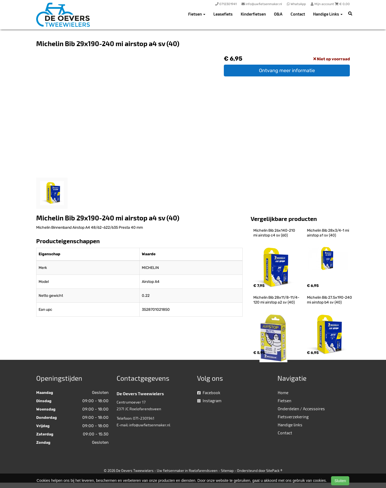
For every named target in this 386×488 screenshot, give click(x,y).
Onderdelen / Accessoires (301, 408)
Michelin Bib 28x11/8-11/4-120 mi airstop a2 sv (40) (276, 300)
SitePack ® (274, 470)
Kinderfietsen (253, 14)
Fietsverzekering (293, 416)
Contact (298, 14)
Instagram (209, 400)
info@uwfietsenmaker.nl (149, 425)
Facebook (208, 392)
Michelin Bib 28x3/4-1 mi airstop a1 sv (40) (328, 233)
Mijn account (323, 4)
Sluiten (340, 481)
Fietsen (284, 400)
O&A (278, 14)
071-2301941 (143, 418)
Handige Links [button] (328, 14)
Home (283, 392)
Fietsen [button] (196, 14)
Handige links (290, 424)
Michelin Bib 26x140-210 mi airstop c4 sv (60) (274, 233)
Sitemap (227, 470)
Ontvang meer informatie (287, 70)
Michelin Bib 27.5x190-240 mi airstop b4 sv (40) (330, 300)
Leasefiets (223, 14)
